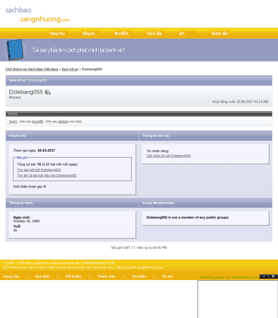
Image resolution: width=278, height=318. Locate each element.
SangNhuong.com (150, 267)
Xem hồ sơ (70, 69)
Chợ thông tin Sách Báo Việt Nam (32, 69)
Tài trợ (167, 276)
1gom (13, 121)
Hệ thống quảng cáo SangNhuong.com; (229, 277)
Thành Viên (106, 276)
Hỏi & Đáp (73, 276)
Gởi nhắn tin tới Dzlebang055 (169, 155)
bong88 (37, 121)
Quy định (42, 276)
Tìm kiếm (139, 276)
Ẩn (264, 276)
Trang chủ (11, 276)
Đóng (273, 276)
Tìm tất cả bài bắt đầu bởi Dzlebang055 (46, 175)
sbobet (63, 121)
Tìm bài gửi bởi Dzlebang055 (39, 170)
